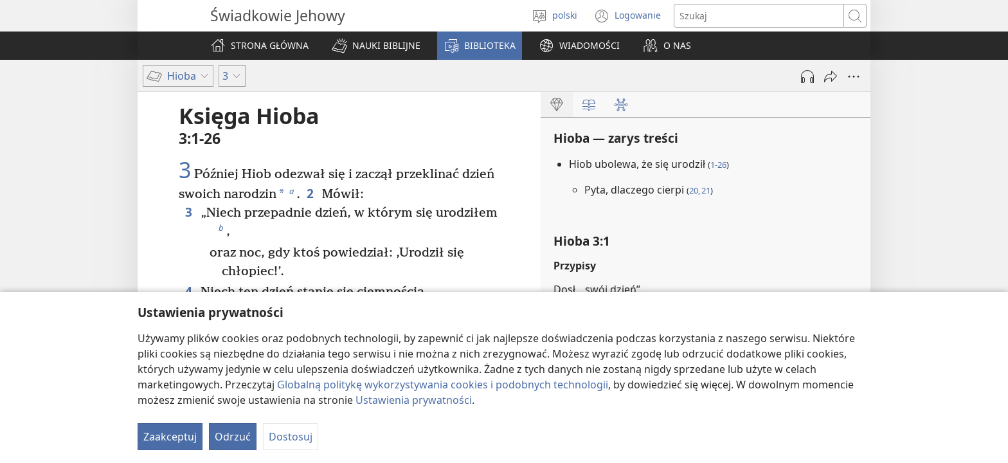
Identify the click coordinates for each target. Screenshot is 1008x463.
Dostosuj (290, 437)
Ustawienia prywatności (414, 400)
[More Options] (853, 76)
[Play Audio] (807, 76)
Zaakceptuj (170, 437)
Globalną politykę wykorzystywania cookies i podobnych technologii (442, 384)
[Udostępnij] (830, 76)
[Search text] (759, 16)
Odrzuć (233, 437)
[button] (376, 46)
